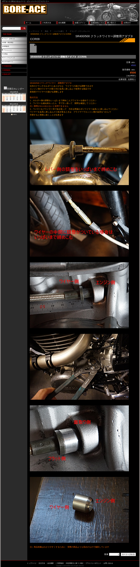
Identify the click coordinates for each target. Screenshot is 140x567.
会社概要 (50, 563)
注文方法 (42, 563)
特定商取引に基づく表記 (74, 563)
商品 (46, 31)
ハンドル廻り (59, 31)
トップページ (34, 31)
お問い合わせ (108, 563)
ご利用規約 (60, 563)
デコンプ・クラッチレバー (80, 31)
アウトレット (7, 50)
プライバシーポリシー (93, 563)
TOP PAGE (7, 34)
